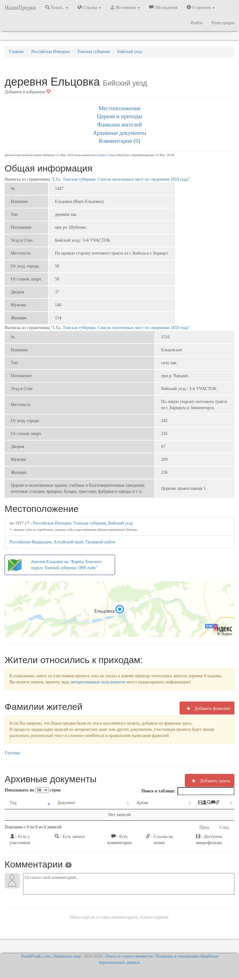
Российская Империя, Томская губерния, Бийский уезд (83, 523)
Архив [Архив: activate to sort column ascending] (121, 802)
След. (225, 827)
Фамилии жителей (119, 124)
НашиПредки (20, 8)
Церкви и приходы (119, 116)
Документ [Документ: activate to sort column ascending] (59, 802)
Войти (196, 23)
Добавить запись (209, 780)
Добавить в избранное (27, 92)
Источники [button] (125, 7)
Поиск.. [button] (57, 7)
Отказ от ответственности (129, 956)
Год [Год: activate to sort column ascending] (13, 802)
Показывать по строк (33, 790)
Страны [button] (89, 7)
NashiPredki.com (36, 956)
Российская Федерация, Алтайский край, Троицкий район (62, 542)
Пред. (204, 827)
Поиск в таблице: (187, 791)
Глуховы (12, 753)
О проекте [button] (201, 7)
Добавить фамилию (207, 708)
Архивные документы (119, 133)
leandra (101, 155)
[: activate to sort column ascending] (197, 803)
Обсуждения (163, 7)
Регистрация (223, 23)
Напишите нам (67, 956)
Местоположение (119, 108)
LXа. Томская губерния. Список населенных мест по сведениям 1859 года (120, 179)
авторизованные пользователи (98, 682)
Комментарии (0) (119, 141)
